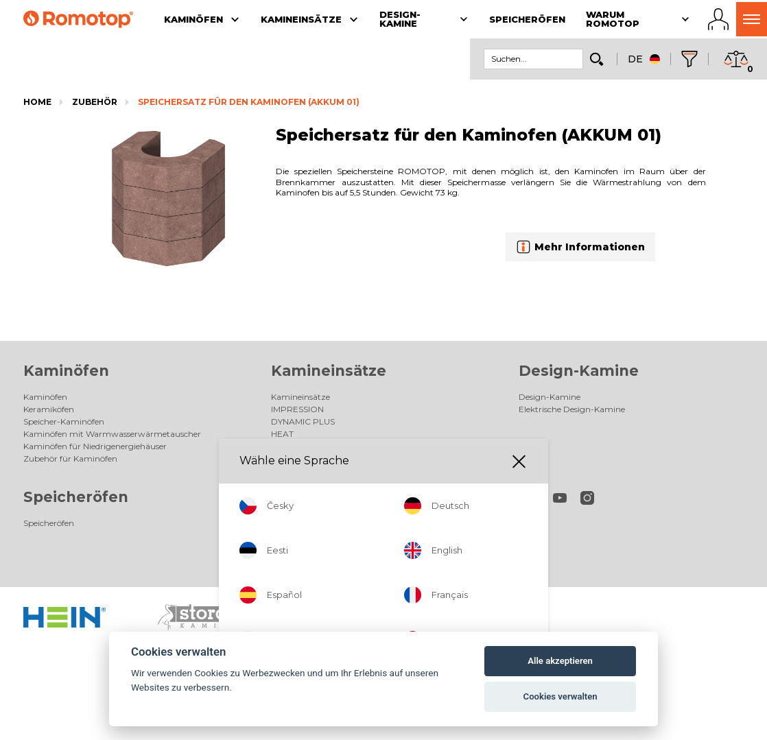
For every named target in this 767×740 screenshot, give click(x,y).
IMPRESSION (297, 409)
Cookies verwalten (560, 696)
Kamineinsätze (328, 370)
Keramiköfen (48, 409)
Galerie (284, 458)
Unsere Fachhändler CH (317, 547)
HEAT (282, 434)
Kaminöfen (66, 370)
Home (37, 102)
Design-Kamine (579, 370)
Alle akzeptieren (560, 661)
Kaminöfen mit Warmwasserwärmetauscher (112, 434)
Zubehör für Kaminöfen (70, 458)
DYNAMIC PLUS (303, 421)
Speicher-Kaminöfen (63, 421)
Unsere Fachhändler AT (316, 535)
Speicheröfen (75, 496)
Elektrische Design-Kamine (572, 409)
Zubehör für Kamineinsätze (325, 446)
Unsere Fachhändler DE (317, 523)
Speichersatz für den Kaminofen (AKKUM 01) (248, 102)
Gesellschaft (294, 560)
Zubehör (94, 102)
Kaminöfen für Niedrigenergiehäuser (95, 446)
